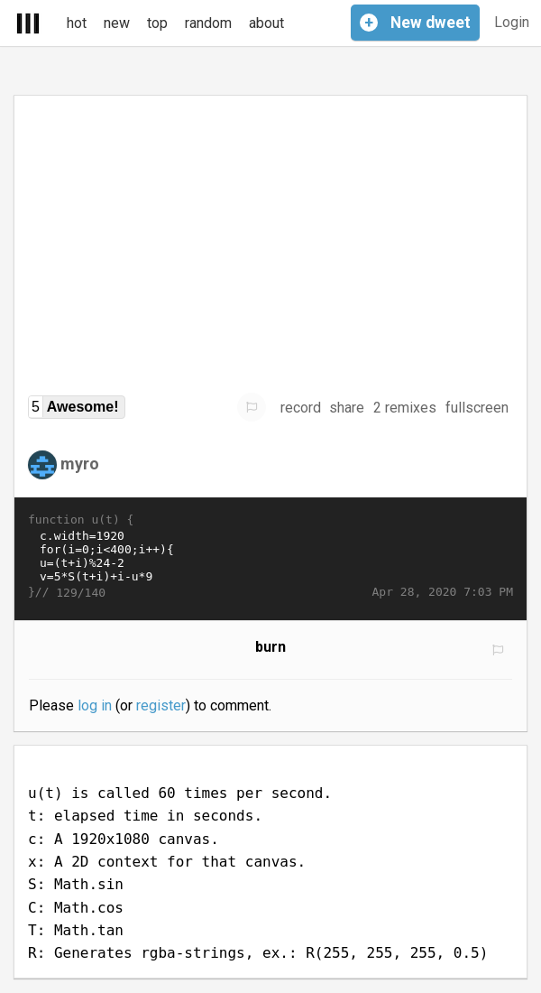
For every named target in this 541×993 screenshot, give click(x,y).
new (117, 23)
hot (77, 23)
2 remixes (404, 407)
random (208, 23)
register (161, 705)
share (346, 407)
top (157, 23)
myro (79, 463)
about (266, 23)
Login (511, 22)
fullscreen (477, 407)
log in (95, 705)
